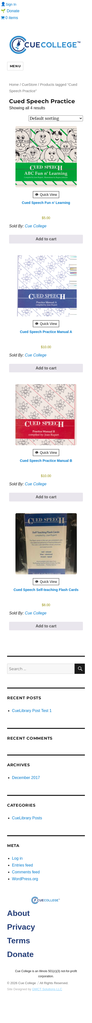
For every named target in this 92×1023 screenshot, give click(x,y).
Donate (20, 954)
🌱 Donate (10, 11)
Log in (17, 858)
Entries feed (22, 865)
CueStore (29, 85)
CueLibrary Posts (27, 818)
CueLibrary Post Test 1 (32, 711)
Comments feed (26, 872)
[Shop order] (55, 118)
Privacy (21, 927)
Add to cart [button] (46, 239)
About (18, 913)
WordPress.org (25, 879)
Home (14, 85)
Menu (15, 66)
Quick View (46, 195)
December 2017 (26, 778)
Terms (18, 940)
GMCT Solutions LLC (47, 989)
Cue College (35, 226)
